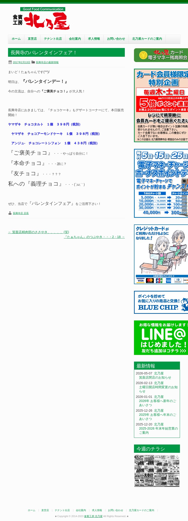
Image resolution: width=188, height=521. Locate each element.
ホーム (16, 38)
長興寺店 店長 (21, 213)
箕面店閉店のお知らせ (155, 377)
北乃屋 (159, 373)
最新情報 (146, 365)
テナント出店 (53, 38)
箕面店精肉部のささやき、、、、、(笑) (38, 232)
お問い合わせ (116, 38)
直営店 (32, 38)
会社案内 (75, 38)
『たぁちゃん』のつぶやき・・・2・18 (94, 237)
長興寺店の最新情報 (47, 62)
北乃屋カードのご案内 (147, 38)
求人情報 (94, 38)
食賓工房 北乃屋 (42, 18)
